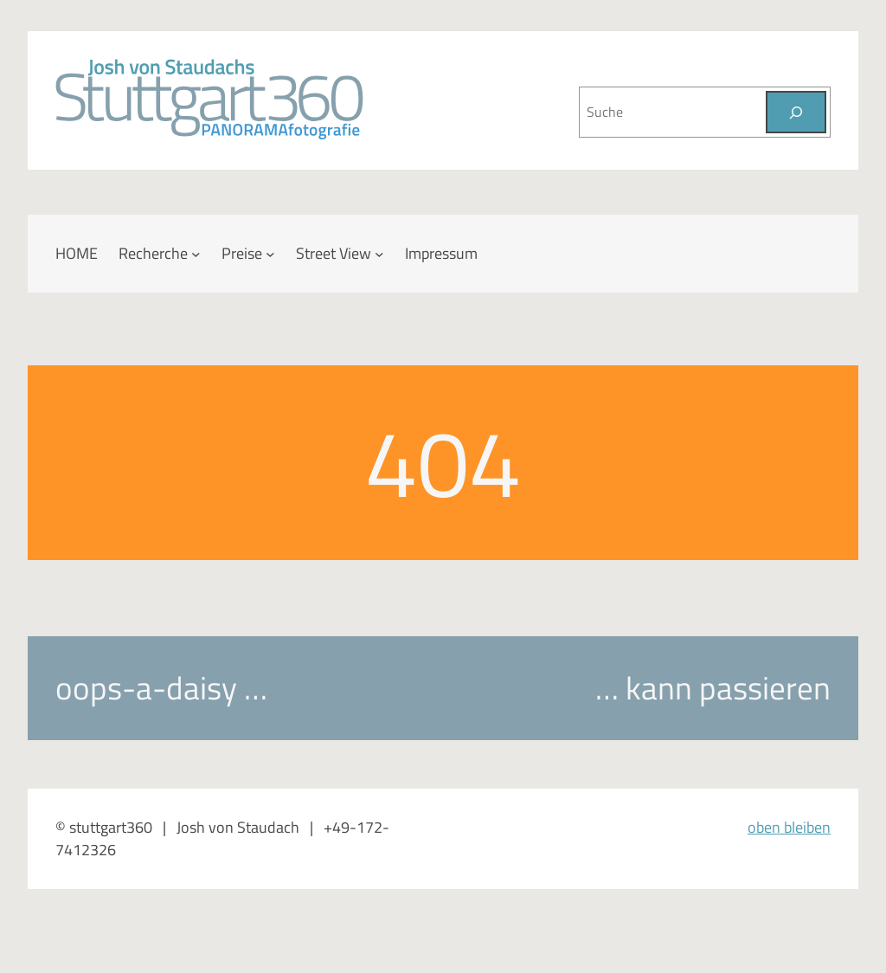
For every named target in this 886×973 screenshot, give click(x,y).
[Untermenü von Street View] (379, 254)
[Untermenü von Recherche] (196, 254)
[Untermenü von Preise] (270, 254)
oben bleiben (789, 827)
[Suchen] (796, 112)
